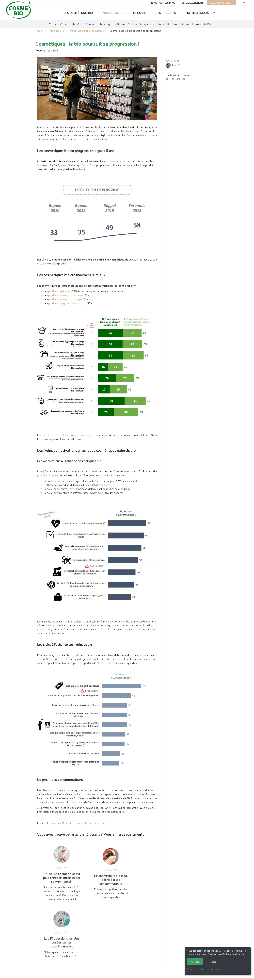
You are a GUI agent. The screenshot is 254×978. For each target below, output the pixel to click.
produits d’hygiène (48, 475)
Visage (64, 24)
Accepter (195, 961)
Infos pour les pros (162, 2)
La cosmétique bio (79, 12)
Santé (185, 24)
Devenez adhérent (220, 2)
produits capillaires (59, 291)
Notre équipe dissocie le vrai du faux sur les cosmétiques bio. (137, 879)
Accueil (39, 30)
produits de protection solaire (73, 435)
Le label (139, 12)
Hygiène (77, 24)
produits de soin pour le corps (65, 299)
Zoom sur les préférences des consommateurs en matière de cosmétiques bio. (97, 879)
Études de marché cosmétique (87, 30)
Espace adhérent (192, 2)
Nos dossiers (113, 12)
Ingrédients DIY (202, 24)
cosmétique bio (117, 161)
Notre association (201, 12)
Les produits (166, 12)
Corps (53, 24)
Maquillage (147, 24)
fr (240, 2)
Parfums (172, 24)
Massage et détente (112, 24)
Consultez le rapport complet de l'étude (85, 823)
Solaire (132, 24)
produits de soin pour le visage (65, 295)
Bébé (160, 24)
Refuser (212, 961)
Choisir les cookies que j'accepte (204, 968)
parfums (47, 435)
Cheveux (91, 24)
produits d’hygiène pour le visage (67, 303)
